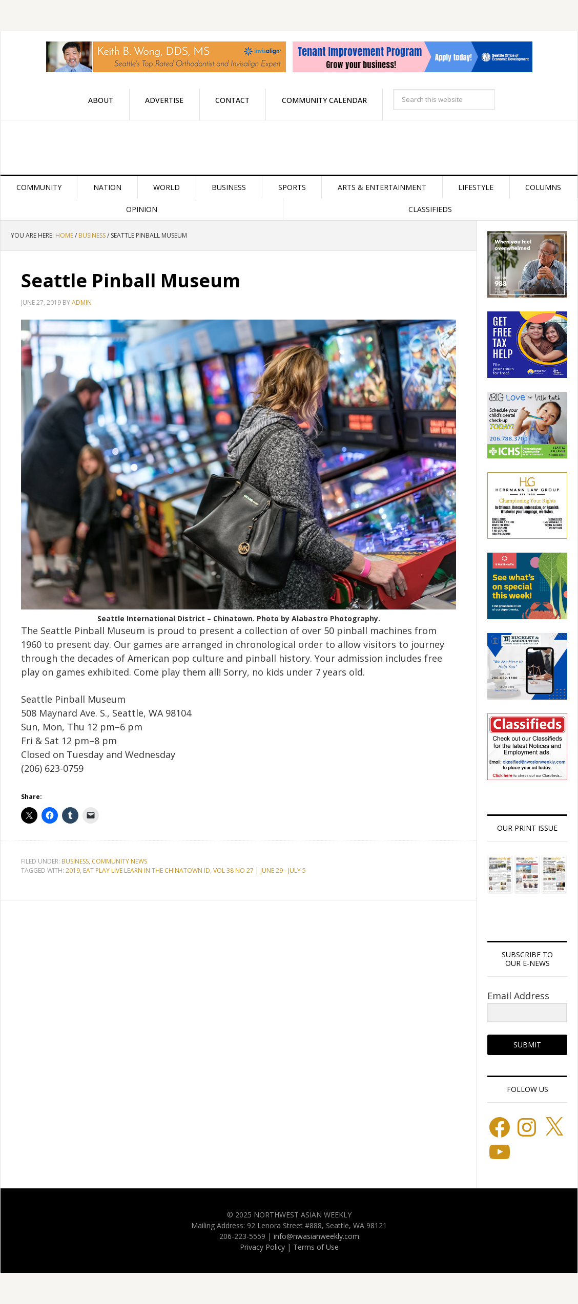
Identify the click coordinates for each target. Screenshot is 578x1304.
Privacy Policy (262, 1247)
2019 (73, 870)
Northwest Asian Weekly (289, 147)
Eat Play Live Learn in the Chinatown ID (146, 870)
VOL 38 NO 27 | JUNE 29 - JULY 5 (259, 870)
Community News (119, 861)
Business (75, 861)
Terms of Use (316, 1247)
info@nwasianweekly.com (316, 1236)
